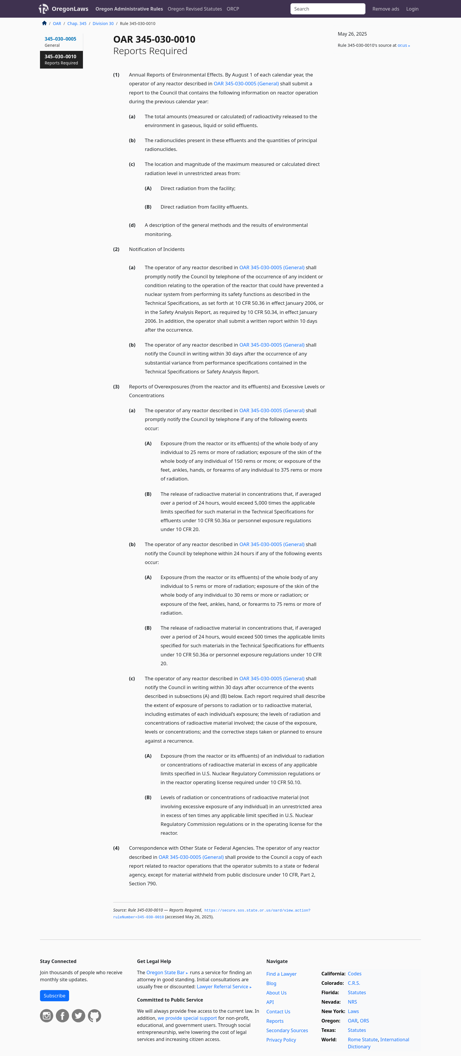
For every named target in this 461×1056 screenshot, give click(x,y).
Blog (271, 983)
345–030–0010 (61, 59)
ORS (364, 1020)
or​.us (402, 45)
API (270, 1002)
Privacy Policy (281, 1040)
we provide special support (187, 1018)
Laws (353, 1011)
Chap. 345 (76, 23)
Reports (275, 1021)
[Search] (327, 8)
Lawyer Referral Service (222, 986)
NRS (352, 1002)
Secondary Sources (287, 1030)
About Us (276, 993)
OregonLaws (70, 9)
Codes (354, 973)
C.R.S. (354, 983)
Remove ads (386, 9)
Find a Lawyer (281, 974)
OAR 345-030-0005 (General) (246, 83)
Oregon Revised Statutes (195, 9)
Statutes (357, 992)
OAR (57, 23)
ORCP (233, 9)
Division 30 (103, 23)
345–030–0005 (60, 42)
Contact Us (278, 1011)
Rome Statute (363, 1039)
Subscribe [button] (54, 995)
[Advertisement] (377, 150)
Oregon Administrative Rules (129, 9)
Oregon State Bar (165, 972)
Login (412, 9)
